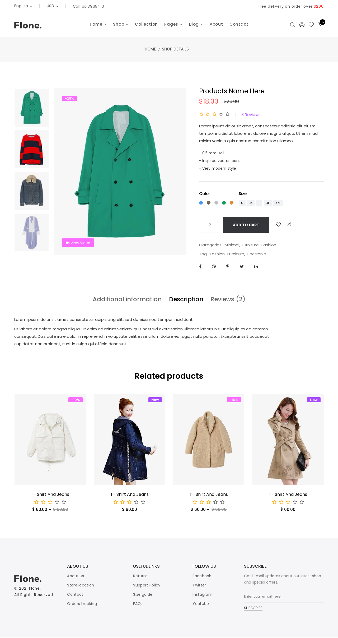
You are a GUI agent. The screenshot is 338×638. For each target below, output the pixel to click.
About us (75, 576)
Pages (173, 24)
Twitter (199, 585)
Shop (121, 24)
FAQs (138, 604)
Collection (146, 24)
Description (187, 300)
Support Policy (146, 585)
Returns (140, 576)
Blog (196, 24)
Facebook (202, 576)
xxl (278, 203)
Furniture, (251, 245)
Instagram (202, 595)
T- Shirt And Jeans (50, 495)
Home (98, 24)
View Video (78, 243)
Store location (80, 585)
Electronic (256, 254)
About (216, 24)
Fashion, (218, 254)
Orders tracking (82, 604)
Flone (34, 589)
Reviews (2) (231, 300)
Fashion (268, 245)
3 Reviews (251, 115)
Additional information (124, 300)
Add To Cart (246, 225)
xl (267, 203)
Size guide (142, 595)
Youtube (201, 604)
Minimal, (232, 245)
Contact (238, 24)
